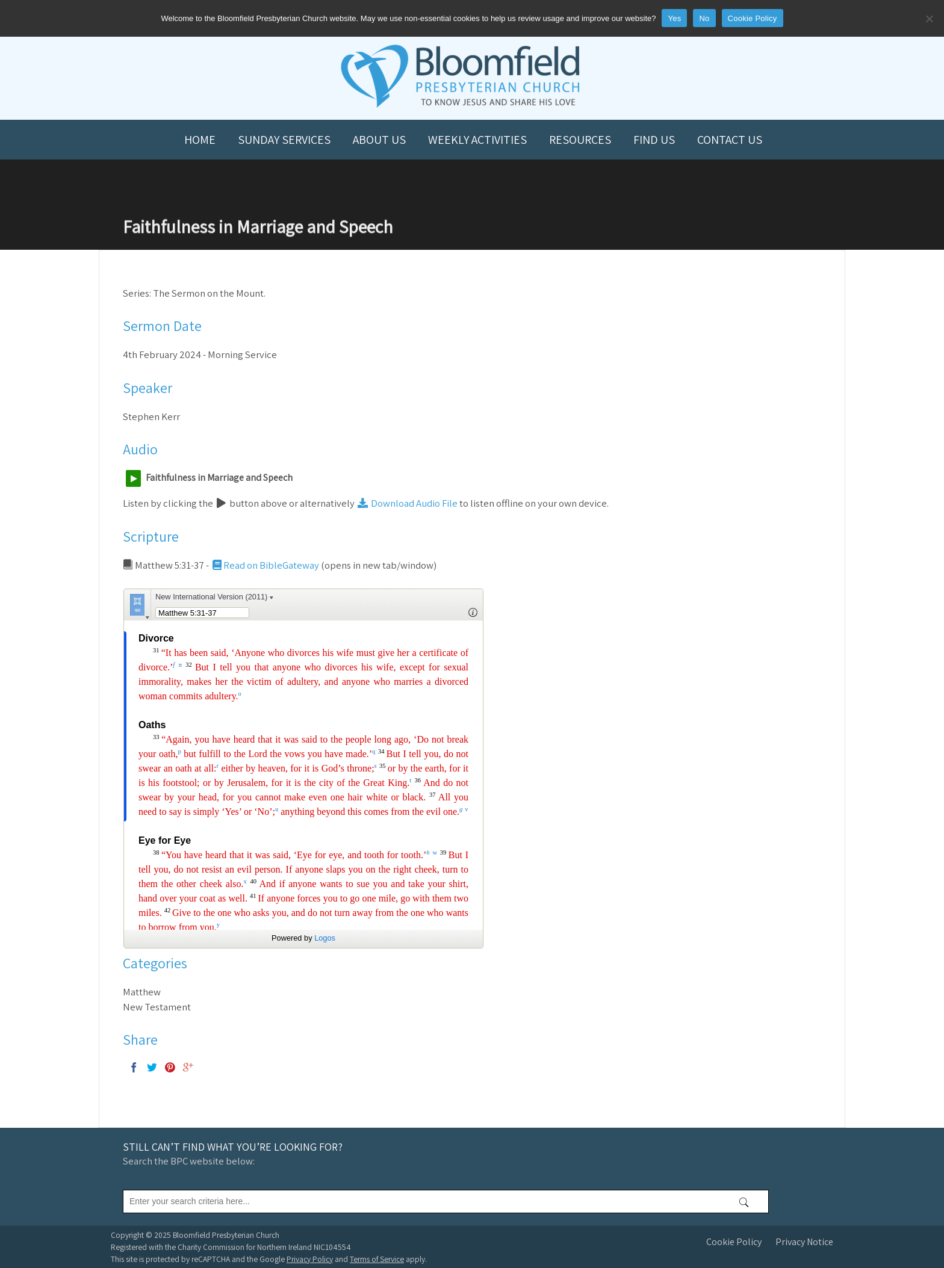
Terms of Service (377, 1259)
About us (379, 139)
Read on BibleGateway (265, 565)
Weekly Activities (477, 139)
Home (200, 139)
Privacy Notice (804, 1242)
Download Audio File (407, 503)
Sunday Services (284, 139)
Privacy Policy (310, 1259)
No (704, 18)
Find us (654, 139)
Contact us (729, 139)
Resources (580, 139)
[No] (929, 19)
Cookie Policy (734, 1242)
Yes (674, 18)
